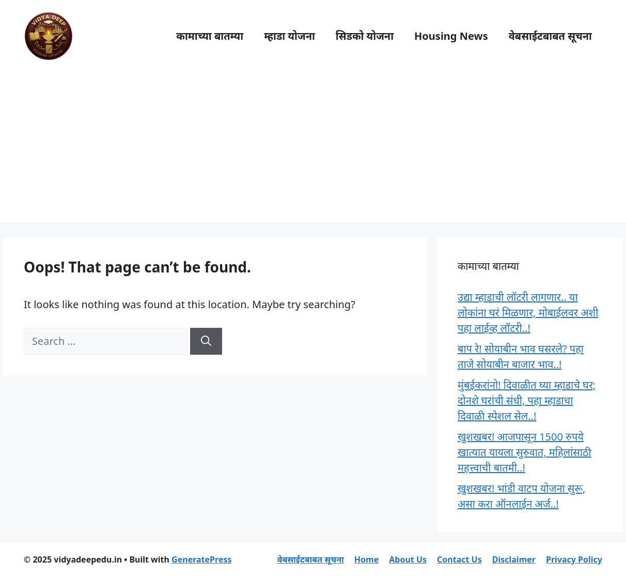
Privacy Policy (574, 559)
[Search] (206, 341)
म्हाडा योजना (289, 36)
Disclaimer (514, 559)
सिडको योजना (365, 36)
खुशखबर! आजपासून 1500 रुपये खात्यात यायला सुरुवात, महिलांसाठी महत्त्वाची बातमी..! (524, 452)
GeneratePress (201, 559)
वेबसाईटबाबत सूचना (550, 36)
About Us (408, 559)
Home (366, 559)
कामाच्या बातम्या (209, 36)
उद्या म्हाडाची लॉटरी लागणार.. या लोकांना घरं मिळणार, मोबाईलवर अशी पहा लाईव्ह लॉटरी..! (528, 312)
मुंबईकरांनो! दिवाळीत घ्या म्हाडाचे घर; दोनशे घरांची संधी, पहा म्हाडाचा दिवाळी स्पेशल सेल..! (527, 400)
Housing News (451, 36)
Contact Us (459, 559)
